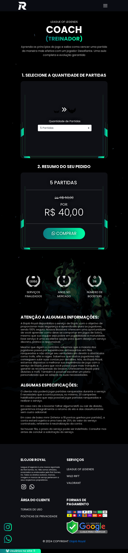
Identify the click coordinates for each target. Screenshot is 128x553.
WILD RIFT (73, 476)
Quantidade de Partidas (64, 121)
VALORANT (74, 483)
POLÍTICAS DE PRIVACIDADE (39, 516)
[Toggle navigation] (105, 5)
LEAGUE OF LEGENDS (80, 469)
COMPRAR (64, 233)
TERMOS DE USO (31, 509)
